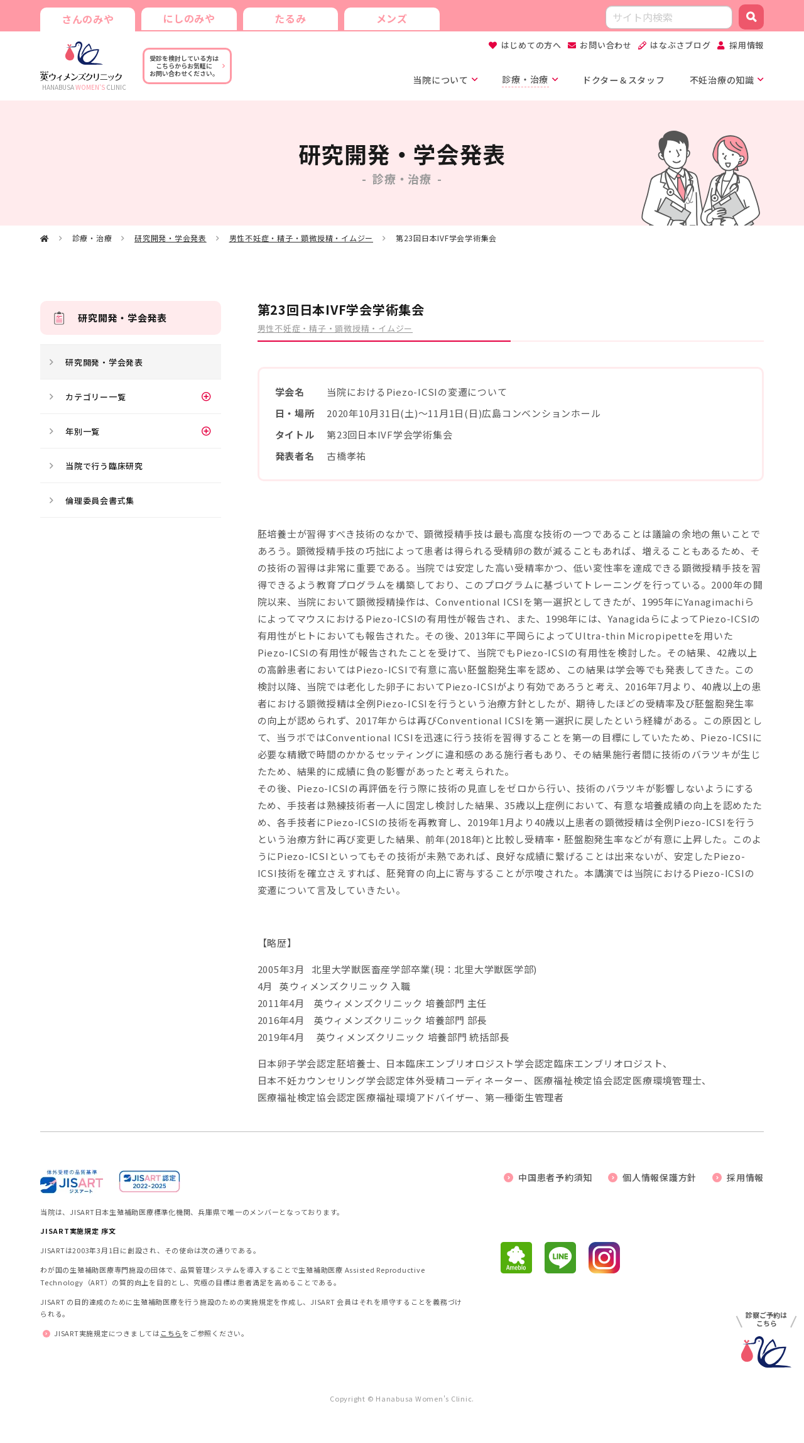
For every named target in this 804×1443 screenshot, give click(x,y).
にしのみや (187, 17)
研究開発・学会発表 (170, 238)
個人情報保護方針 (659, 1177)
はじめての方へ (531, 45)
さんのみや (87, 18)
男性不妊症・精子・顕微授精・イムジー (301, 238)
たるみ (288, 17)
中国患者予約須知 (555, 1177)
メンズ (389, 17)
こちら (171, 1334)
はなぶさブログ (680, 45)
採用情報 (746, 45)
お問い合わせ (606, 45)
